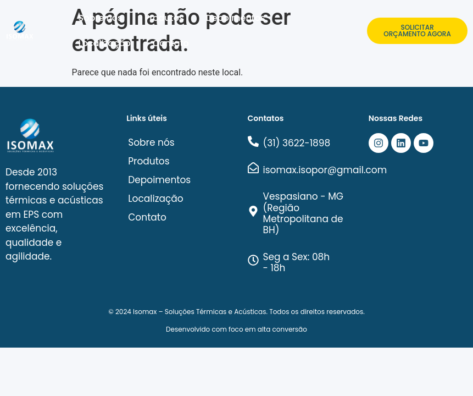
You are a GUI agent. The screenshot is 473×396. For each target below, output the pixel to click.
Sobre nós (101, 18)
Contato (171, 43)
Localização (105, 43)
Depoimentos (235, 18)
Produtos (164, 18)
